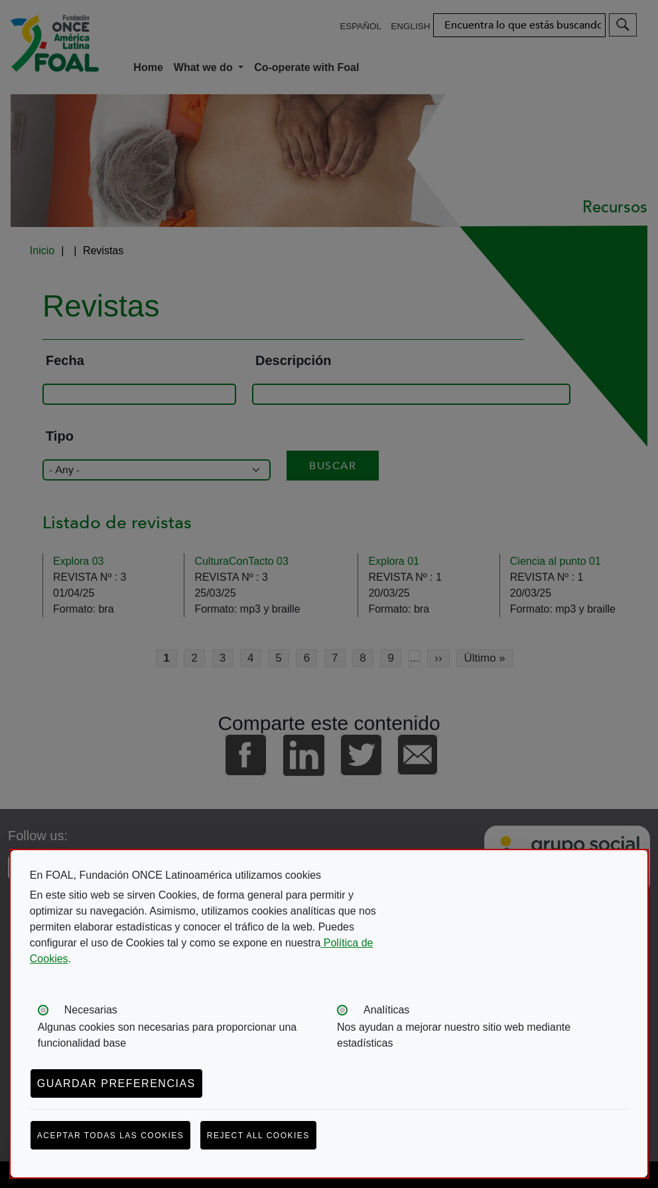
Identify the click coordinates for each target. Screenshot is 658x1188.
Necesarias (90, 1009)
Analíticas (386, 1009)
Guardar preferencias (116, 1083)
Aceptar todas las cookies (110, 1135)
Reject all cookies (258, 1135)
